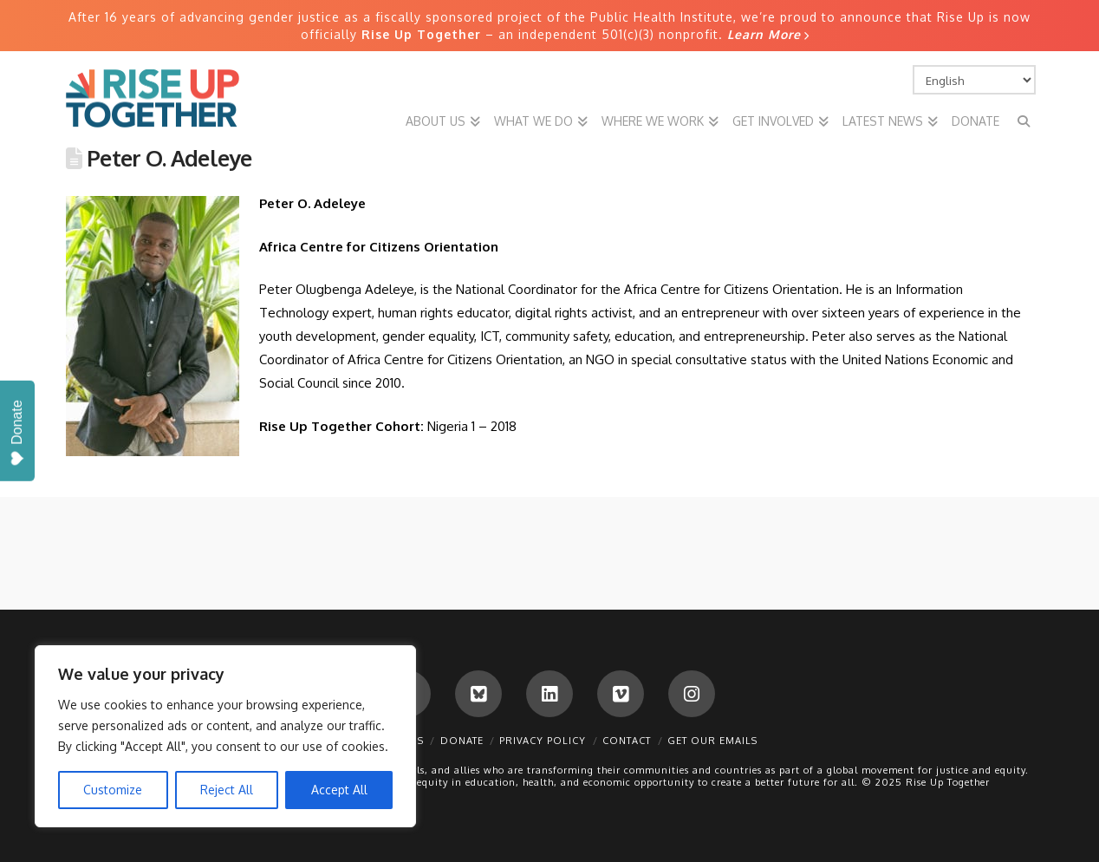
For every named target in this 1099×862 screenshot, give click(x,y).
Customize (112, 789)
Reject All (226, 789)
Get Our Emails (712, 741)
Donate (462, 741)
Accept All (339, 789)
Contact (626, 741)
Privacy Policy (542, 741)
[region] (225, 736)
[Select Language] (974, 80)
